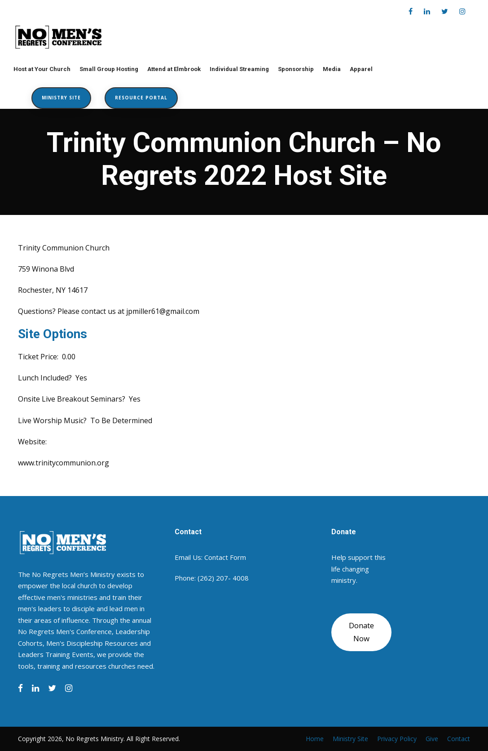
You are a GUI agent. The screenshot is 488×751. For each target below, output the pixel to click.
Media (332, 69)
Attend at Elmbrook (174, 69)
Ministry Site (61, 97)
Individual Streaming (239, 69)
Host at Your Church (41, 69)
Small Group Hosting (108, 69)
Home (315, 738)
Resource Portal (141, 97)
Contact (458, 738)
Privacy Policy (397, 738)
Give (432, 738)
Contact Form (225, 557)
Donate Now (361, 632)
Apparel (361, 69)
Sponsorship (296, 69)
